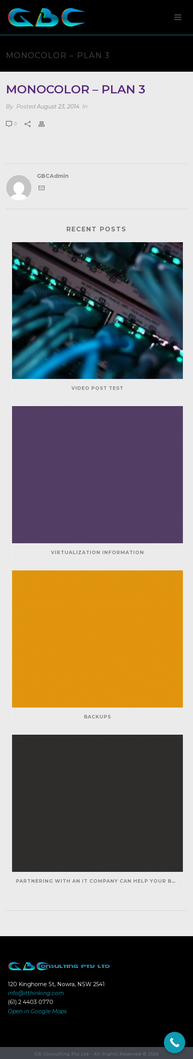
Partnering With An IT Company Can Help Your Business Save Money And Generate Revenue (99, 881)
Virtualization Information (97, 552)
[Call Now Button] (174, 1042)
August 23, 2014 (58, 106)
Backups (97, 717)
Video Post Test (97, 388)
